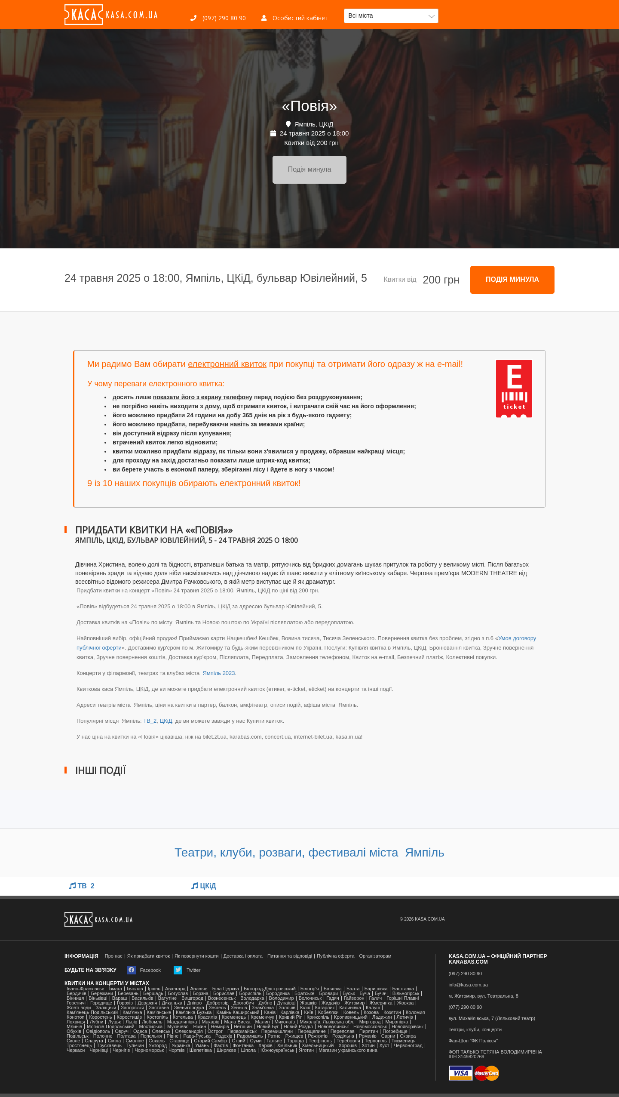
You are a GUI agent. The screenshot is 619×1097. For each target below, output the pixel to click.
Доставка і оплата (243, 956)
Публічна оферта (335, 956)
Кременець (234, 1017)
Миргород (370, 1022)
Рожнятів (318, 1036)
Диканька (172, 1003)
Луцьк (114, 1022)
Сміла (114, 1040)
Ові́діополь (98, 1031)
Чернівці (98, 1050)
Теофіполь (320, 1040)
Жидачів (331, 1003)
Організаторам (375, 956)
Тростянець (79, 1045)
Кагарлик (325, 1007)
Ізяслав (135, 988)
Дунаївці (286, 1003)
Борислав (223, 993)
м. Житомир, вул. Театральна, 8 (483, 996)
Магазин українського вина (348, 1050)
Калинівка (350, 1007)
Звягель (217, 1007)
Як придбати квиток (148, 956)
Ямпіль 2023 (218, 673)
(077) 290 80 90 (465, 1007)
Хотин (368, 1045)
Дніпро (194, 1003)
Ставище (179, 1040)
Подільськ (78, 1036)
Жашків (308, 1003)
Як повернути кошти (197, 956)
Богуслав (178, 993)
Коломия (415, 1012)
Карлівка (289, 1012)
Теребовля (348, 1040)
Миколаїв (285, 1022)
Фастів (221, 1045)
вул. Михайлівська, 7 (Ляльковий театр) (492, 1018)
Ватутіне (167, 998)
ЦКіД (166, 721)
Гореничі (76, 1003)
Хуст (384, 1045)
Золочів (287, 1007)
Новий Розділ (298, 1026)
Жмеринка (380, 1003)
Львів (131, 1022)
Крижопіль (317, 1017)
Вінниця (75, 998)
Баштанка (403, 988)
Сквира (408, 1036)
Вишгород (192, 998)
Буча (364, 993)
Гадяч (332, 998)
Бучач (381, 993)
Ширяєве (226, 1050)
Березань (128, 993)
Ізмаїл (115, 988)
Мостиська (151, 1026)
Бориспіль (250, 993)
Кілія (305, 1007)
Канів (270, 1012)
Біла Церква (225, 988)
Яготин (306, 1050)
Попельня (151, 1036)
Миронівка (396, 1022)
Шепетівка (201, 1050)
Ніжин (199, 1026)
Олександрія (189, 1031)
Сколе (73, 1040)
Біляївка (333, 988)
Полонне (103, 1036)
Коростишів (129, 1017)
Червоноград (408, 1045)
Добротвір (217, 1003)
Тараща (295, 1040)
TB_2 (149, 721)
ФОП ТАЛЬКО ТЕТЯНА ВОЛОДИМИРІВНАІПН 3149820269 (495, 1054)
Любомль (152, 1022)
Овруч (122, 1031)
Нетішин (243, 1026)
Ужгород (158, 1045)
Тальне (274, 1040)
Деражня (147, 1003)
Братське (304, 993)
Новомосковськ (370, 1026)
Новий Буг (268, 1026)
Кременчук (262, 1017)
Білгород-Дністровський (270, 988)
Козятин (392, 1012)
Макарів (210, 1022)
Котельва (183, 1017)
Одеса (140, 1031)
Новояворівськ (407, 1026)
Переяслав (343, 1031)
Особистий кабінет (294, 18)
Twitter (187, 970)
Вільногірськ (406, 993)
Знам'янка (263, 1007)
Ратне (274, 1036)
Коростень (100, 1017)
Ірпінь (154, 988)
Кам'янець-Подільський (92, 1012)
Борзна (200, 993)
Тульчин (135, 1045)
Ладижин (382, 1017)
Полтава (126, 1036)
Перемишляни (277, 1031)
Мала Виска (237, 1022)
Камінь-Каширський (237, 1012)
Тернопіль (376, 1040)
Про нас (114, 956)
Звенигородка (189, 1007)
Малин (262, 1022)
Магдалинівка (182, 1022)
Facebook (144, 970)
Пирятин (368, 1031)
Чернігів (121, 1050)
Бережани (102, 993)
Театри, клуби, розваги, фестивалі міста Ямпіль (309, 852)
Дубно (265, 1003)
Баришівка (376, 988)
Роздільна (343, 1036)
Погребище (395, 1031)
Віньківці (98, 998)
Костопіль (157, 1017)
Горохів (125, 1003)
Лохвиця (76, 1022)
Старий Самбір (210, 1040)
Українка (181, 1045)
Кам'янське (159, 1012)
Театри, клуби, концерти (475, 1029)
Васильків (142, 998)
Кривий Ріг (290, 1017)
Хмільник (287, 1045)
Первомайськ (242, 1031)
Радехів (223, 1036)
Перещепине (311, 1031)
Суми (256, 1040)
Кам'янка (132, 1012)
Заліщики (105, 1007)
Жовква (405, 1003)
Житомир (354, 1003)
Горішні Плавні (402, 998)
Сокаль (157, 1040)
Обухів (74, 1031)
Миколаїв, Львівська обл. (327, 1022)
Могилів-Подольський (111, 1026)
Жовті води (79, 1007)
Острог (215, 1031)
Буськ (349, 993)
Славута (94, 1040)
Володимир (281, 998)
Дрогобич (243, 1003)
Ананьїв (198, 988)
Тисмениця (404, 1040)
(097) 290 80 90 (218, 18)
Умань (202, 1045)
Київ (308, 1012)
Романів (368, 1036)
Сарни (388, 1036)
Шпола (248, 1050)
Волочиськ (310, 998)
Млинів (74, 1026)
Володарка (252, 998)
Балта (353, 988)
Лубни (97, 1022)
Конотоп (75, 1017)
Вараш (119, 998)
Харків (265, 1045)
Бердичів (76, 993)
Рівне (173, 1036)
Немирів (220, 1026)
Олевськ (161, 1031)
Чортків (176, 1050)
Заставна (159, 1007)
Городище (101, 1003)
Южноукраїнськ (277, 1050)
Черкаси (76, 1050)
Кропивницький (351, 1017)
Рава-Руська (197, 1036)
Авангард (175, 988)
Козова (371, 1012)
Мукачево (177, 1026)
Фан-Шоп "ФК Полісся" (473, 1040)
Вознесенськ (222, 998)
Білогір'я (309, 988)
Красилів (207, 1017)
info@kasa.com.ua (468, 985)
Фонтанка (243, 1045)
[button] (391, 16)
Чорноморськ (149, 1050)
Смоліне (135, 1040)
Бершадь (153, 993)
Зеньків (239, 1007)
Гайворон (354, 998)
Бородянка (278, 993)
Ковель (351, 1012)
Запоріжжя (132, 1007)
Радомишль (250, 1036)
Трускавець (109, 1045)
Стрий (238, 1040)
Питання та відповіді (289, 956)
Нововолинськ (333, 1026)
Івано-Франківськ (85, 988)
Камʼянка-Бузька (193, 1012)
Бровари (328, 993)
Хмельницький (318, 1045)
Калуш (373, 1007)
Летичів (405, 1017)
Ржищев (294, 1036)
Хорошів (347, 1045)
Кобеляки (328, 1012)
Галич (375, 998)
